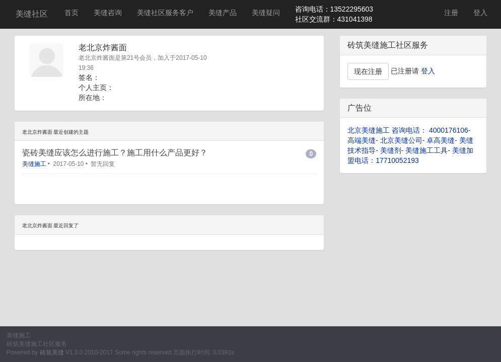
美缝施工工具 (426, 150)
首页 (71, 13)
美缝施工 (34, 163)
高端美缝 (361, 140)
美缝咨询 (108, 13)
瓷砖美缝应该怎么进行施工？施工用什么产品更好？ (114, 152)
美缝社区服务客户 (165, 13)
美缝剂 (390, 150)
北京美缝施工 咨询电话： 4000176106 (407, 130)
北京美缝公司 (401, 140)
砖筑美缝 (52, 352)
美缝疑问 (266, 13)
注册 (451, 13)
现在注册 (368, 71)
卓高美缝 (440, 140)
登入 (480, 13)
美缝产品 (222, 13)
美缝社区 (32, 14)
